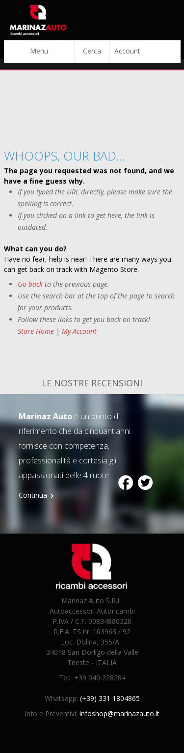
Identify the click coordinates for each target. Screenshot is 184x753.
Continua (33, 495)
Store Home (36, 331)
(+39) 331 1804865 (110, 698)
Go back (30, 284)
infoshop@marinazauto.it (119, 713)
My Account (79, 331)
